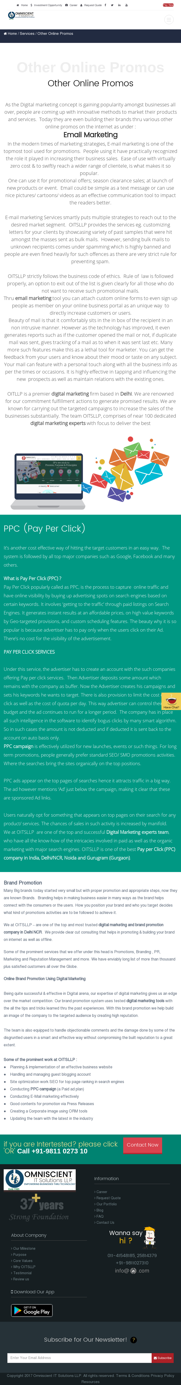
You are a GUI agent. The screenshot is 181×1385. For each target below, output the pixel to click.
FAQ (99, 1216)
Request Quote (90, 5)
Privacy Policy (162, 1375)
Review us (20, 1279)
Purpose (18, 1255)
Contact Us (104, 1223)
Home (21, 5)
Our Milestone (23, 1249)
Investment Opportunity (45, 5)
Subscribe (162, 1358)
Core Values (22, 1261)
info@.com (132, 1270)
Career (70, 5)
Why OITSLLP (23, 1267)
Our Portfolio (105, 1204)
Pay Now (168, 5)
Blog (98, 1210)
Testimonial (21, 1273)
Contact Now (142, 1145)
